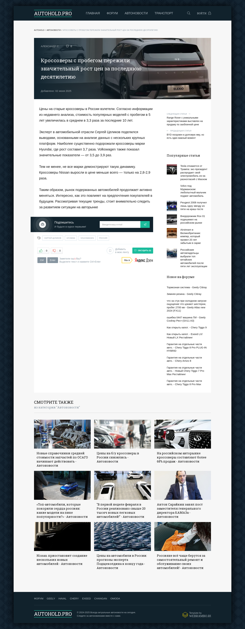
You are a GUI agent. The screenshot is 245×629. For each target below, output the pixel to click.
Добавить (118, 251)
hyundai (71, 238)
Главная (93, 13)
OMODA (115, 598)
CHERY (74, 598)
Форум (112, 13)
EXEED (86, 598)
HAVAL (63, 598)
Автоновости (136, 13)
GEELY (51, 598)
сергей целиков (52, 238)
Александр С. (50, 46)
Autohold (39, 30)
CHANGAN (100, 598)
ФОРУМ (38, 598)
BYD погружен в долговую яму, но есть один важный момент (187, 134)
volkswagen (87, 238)
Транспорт (164, 13)
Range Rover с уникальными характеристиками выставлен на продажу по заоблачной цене (187, 119)
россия (103, 238)
